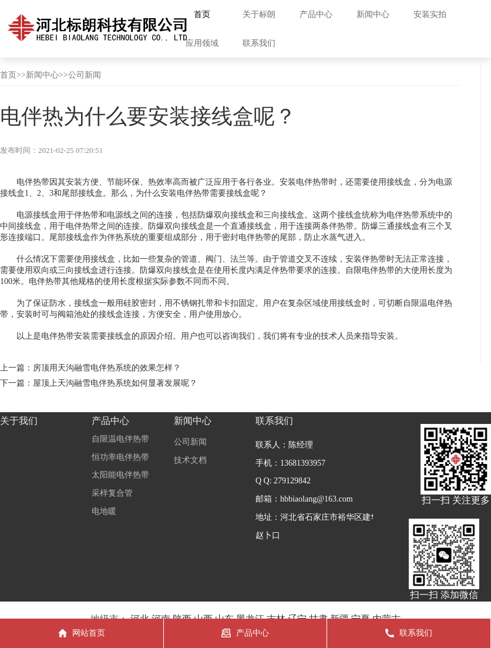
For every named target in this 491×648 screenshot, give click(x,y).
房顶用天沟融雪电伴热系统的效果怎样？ (107, 367)
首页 (8, 75)
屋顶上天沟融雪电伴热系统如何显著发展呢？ (115, 383)
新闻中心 (42, 75)
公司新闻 (84, 75)
